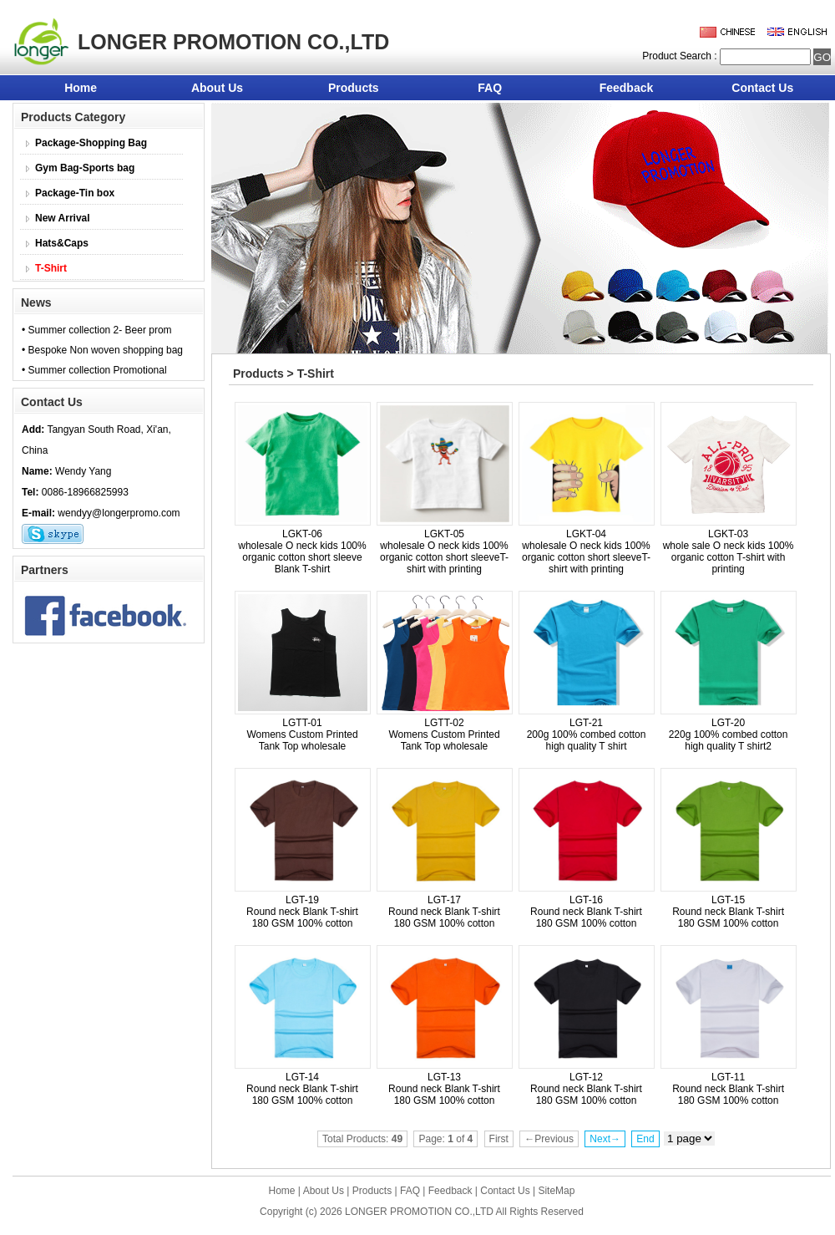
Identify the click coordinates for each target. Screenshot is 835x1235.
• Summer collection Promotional (94, 370)
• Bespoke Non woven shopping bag (102, 350)
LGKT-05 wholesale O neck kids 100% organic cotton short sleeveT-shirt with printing (444, 551)
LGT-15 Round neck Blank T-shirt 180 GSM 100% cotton (728, 911)
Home (80, 87)
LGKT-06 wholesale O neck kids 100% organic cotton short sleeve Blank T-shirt (302, 551)
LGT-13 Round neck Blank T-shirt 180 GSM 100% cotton (444, 1088)
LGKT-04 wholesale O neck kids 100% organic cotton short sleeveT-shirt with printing (586, 551)
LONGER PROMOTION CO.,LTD (419, 1211)
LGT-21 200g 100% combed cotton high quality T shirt (586, 734)
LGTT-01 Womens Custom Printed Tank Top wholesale (301, 734)
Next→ (605, 1139)
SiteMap (556, 1191)
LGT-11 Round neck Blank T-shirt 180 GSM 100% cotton (728, 1088)
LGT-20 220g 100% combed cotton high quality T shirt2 (728, 734)
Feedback (627, 87)
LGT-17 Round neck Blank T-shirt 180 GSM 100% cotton (444, 911)
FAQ (490, 87)
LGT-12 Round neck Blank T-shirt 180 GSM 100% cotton (586, 1088)
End (645, 1139)
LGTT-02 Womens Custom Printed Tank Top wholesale (443, 734)
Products (353, 87)
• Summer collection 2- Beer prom (97, 330)
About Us (217, 87)
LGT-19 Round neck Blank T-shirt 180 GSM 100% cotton (302, 911)
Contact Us (762, 87)
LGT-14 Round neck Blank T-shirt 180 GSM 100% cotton (302, 1088)
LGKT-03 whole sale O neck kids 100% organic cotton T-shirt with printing (728, 551)
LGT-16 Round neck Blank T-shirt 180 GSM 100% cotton (586, 911)
